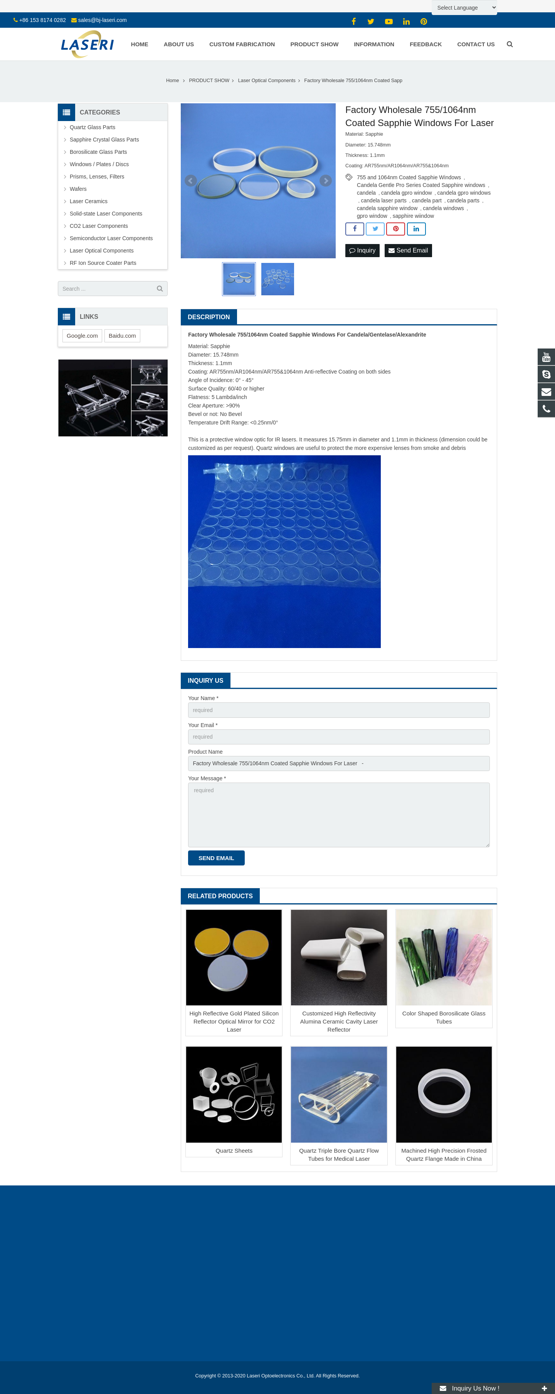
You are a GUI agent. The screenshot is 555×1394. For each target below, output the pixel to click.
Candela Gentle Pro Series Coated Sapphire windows (421, 185)
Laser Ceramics (89, 201)
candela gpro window (406, 193)
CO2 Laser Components (99, 226)
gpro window (372, 216)
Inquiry (362, 250)
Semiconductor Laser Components (111, 238)
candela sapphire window (387, 208)
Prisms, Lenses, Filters (97, 176)
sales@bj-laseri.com (102, 20)
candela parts (463, 200)
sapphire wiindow (413, 216)
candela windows (443, 208)
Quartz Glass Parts (92, 127)
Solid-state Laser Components (106, 213)
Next (326, 181)
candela (366, 193)
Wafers (78, 189)
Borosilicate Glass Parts (98, 152)
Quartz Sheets (233, 1150)
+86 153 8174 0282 (42, 20)
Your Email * (203, 725)
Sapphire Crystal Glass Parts (104, 139)
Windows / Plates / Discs (99, 164)
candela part (427, 200)
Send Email (408, 250)
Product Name (205, 752)
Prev (191, 181)
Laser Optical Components (102, 250)
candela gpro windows (464, 193)
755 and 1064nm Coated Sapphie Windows (409, 177)
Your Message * (207, 778)
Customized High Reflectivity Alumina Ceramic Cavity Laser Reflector (339, 1021)
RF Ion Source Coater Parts (103, 263)
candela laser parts (384, 200)
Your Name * (203, 698)
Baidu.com (122, 335)
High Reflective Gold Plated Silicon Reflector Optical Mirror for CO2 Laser (234, 1021)
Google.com (82, 335)
